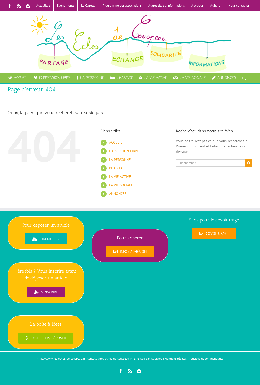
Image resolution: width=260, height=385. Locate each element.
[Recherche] (248, 163)
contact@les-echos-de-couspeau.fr (109, 358)
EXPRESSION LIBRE (124, 151)
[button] (244, 78)
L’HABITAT (116, 168)
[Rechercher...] (210, 163)
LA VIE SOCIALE (121, 185)
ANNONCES (117, 193)
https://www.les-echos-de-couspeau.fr (61, 358)
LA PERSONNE (120, 159)
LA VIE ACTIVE (120, 176)
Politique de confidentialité (206, 358)
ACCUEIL (115, 142)
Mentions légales (176, 358)
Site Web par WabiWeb (148, 358)
